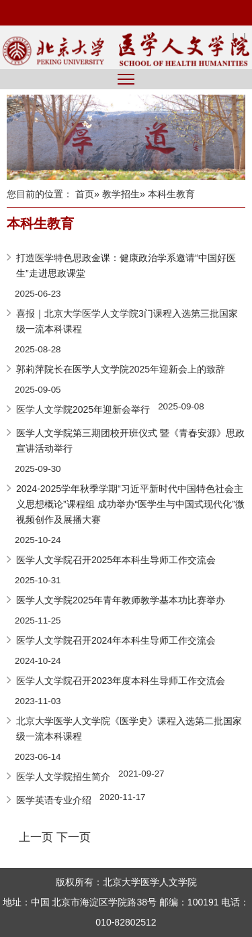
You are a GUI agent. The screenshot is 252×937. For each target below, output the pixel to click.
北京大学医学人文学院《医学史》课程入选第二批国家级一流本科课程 (129, 729)
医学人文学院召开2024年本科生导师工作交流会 (116, 640)
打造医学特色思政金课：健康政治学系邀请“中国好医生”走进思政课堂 (126, 265)
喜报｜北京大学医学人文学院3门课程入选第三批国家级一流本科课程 (127, 321)
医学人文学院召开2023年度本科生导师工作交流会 (120, 680)
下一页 (73, 837)
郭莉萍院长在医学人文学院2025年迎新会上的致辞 (120, 369)
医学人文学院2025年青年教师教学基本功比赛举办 (120, 600)
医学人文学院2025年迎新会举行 (83, 409)
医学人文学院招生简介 (63, 776)
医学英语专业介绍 (53, 800)
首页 (84, 194)
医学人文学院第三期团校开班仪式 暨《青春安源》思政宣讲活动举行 (130, 441)
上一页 (36, 837)
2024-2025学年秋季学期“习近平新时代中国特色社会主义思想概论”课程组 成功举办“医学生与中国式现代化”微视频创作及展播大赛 (130, 504)
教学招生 (121, 194)
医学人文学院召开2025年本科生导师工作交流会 (116, 559)
